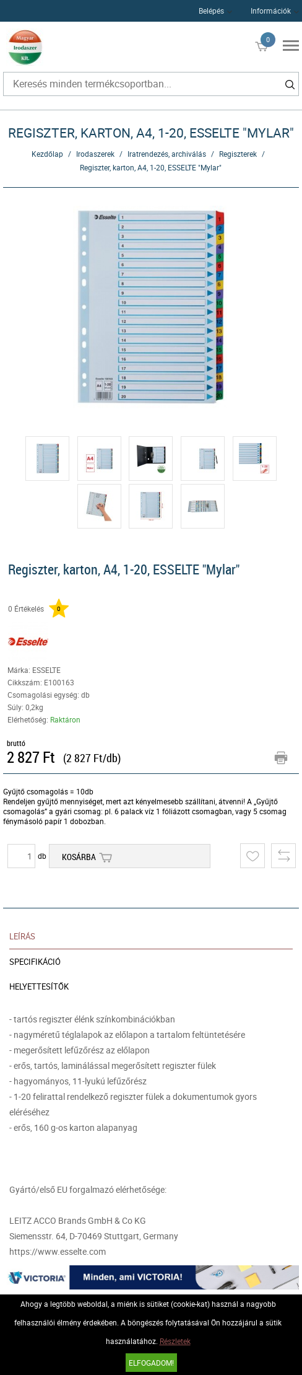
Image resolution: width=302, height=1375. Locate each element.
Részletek (175, 1341)
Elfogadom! (151, 1363)
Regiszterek (238, 154)
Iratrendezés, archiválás (166, 154)
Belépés (211, 10)
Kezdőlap (47, 154)
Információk (271, 10)
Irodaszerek (95, 154)
